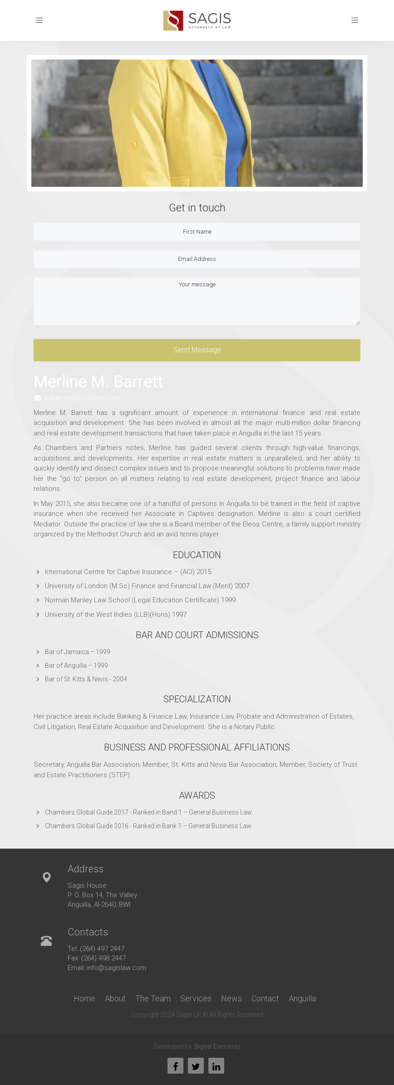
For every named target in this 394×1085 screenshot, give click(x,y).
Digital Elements (217, 1046)
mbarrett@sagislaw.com (82, 398)
